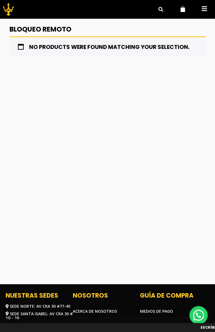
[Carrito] (182, 9)
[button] (204, 9)
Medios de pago (156, 311)
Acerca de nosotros (95, 311)
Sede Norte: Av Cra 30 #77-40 (38, 306)
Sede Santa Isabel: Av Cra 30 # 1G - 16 (39, 315)
